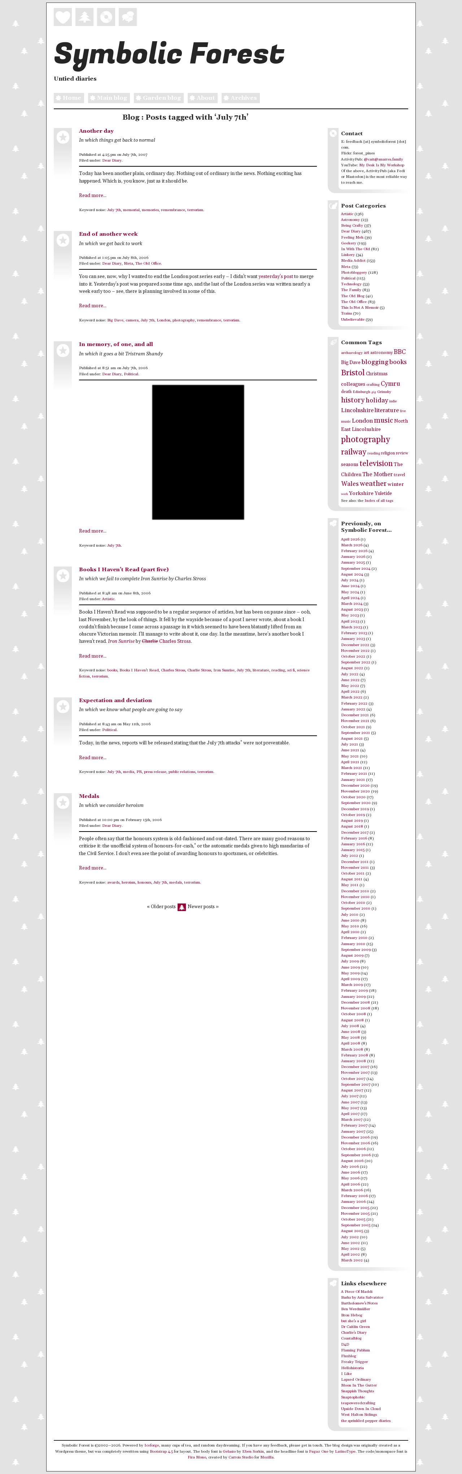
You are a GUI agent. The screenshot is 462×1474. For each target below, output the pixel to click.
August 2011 (351, 879)
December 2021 (355, 715)
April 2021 (350, 762)
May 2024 (350, 592)
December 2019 (355, 809)
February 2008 (354, 1055)
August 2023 (352, 609)
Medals (89, 796)
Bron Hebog (351, 1315)
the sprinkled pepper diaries (366, 1420)
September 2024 (355, 568)
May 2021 (350, 756)
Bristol (353, 373)
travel (399, 475)
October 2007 (353, 1078)
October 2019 (353, 814)
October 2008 (353, 1014)
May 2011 (349, 885)
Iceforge (151, 1445)
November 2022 (355, 650)
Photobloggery (354, 272)
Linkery (348, 254)
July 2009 (350, 961)
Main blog (107, 98)
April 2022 (350, 691)
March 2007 (351, 1119)
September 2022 (355, 662)
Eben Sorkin (253, 1451)
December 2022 (355, 645)
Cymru (390, 384)
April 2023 (350, 621)
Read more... (92, 196)
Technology (351, 284)
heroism (128, 882)
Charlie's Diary (354, 1332)
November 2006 (355, 1143)
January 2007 (353, 1131)
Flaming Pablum (355, 1350)
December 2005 (355, 1207)
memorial (131, 210)
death (346, 391)
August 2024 (352, 574)
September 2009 (356, 949)
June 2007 (350, 1102)
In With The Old (355, 249)
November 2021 (355, 720)
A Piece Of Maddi (356, 1291)
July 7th (114, 210)
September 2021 (355, 732)
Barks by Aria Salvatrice (362, 1297)
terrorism (195, 210)
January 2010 (353, 944)
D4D (345, 1344)
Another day (96, 131)
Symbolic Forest (169, 54)
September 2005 (355, 1225)
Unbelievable (353, 319)
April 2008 (350, 1043)
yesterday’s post (275, 277)
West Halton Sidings (359, 1414)
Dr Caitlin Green (355, 1326)
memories (150, 210)
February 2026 (354, 551)
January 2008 (353, 1061)
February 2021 (354, 773)
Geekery (348, 243)
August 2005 (352, 1231)
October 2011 (353, 873)
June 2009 (350, 967)
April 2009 (350, 979)
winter (396, 484)
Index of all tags (379, 500)
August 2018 (352, 826)
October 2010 (353, 902)
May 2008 (350, 1037)
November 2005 (355, 1213)
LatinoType (345, 1451)
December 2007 (355, 1066)
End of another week (108, 234)
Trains (346, 313)
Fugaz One (318, 1451)
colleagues (353, 384)
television (376, 464)
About (201, 98)
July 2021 (349, 744)
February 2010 (354, 937)
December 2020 (355, 785)
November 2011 (355, 867)
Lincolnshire (357, 410)
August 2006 (352, 1160)
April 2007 (350, 1113)
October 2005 (353, 1219)
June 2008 (350, 1031)
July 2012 (349, 855)
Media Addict (353, 260)
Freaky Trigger (354, 1361)
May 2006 (350, 1178)
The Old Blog (353, 296)
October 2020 (353, 797)
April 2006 (350, 1184)
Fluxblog (348, 1356)
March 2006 (352, 1190)
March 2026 (351, 545)
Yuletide (383, 493)
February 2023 (354, 633)
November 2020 (355, 791)
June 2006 (350, 1172)
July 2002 (350, 1237)
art (366, 352)
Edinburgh (361, 392)
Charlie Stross (199, 670)
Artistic (108, 599)
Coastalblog (351, 1338)
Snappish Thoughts (357, 1391)
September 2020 (356, 803)
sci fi (291, 670)
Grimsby (384, 392)
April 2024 (350, 598)
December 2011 (355, 861)
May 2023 (350, 615)
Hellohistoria (352, 1368)
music (383, 420)
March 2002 (352, 1260)
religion (388, 453)
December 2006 (355, 1137)
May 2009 (350, 973)
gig (373, 392)
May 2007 (350, 1108)
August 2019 (352, 820)
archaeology (352, 352)
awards (113, 882)
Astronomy (350, 219)
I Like (346, 1373)
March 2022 (351, 697)
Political (131, 374)
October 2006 (353, 1149)
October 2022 (353, 656)
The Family (351, 289)
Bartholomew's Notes (359, 1303)
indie (393, 401)
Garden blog (157, 98)
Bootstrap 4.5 (161, 1451)
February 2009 (354, 990)
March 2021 (351, 767)
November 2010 (355, 897)
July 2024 (349, 580)
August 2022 (352, 668)
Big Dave (115, 320)
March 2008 (352, 1049)
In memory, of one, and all (116, 344)
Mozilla (267, 1457)
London (163, 320)
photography (184, 320)
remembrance (173, 210)
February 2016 (354, 838)
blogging (375, 362)
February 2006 (354, 1196)
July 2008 (350, 1026)
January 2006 (353, 1201)
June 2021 (350, 750)
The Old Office (148, 263)
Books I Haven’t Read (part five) (124, 569)
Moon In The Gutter (359, 1385)
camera (132, 320)
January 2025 (353, 562)
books (112, 670)
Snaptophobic (353, 1397)
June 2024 (350, 586)
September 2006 (356, 1155)
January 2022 (353, 709)
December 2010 (355, 891)
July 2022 (349, 674)
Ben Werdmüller (355, 1309)
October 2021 (353, 727)
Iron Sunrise (224, 670)
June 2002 (350, 1243)
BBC (400, 352)
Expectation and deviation (115, 700)
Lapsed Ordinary (356, 1379)
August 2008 (352, 1020)
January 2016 (353, 844)
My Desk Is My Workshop (381, 165)
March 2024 (351, 603)
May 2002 (350, 1248)
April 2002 (350, 1254)
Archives (239, 98)
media (128, 771)
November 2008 (355, 1008)
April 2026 (350, 539)
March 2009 (352, 984)
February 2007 (354, 1125)
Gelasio (229, 1451)
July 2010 (349, 914)
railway (353, 452)
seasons (349, 464)
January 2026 (353, 556)
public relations (182, 771)
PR (139, 771)
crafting (373, 384)
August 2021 (352, 738)
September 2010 (355, 908)
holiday (377, 400)
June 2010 (350, 920)
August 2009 (352, 955)
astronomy (381, 352)
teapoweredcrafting (358, 1403)
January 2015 (353, 850)
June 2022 (350, 680)
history (353, 400)
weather (373, 483)
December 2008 (355, 1002)
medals (175, 882)
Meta (128, 263)
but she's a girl (353, 1321)
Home (67, 98)
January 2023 (353, 638)
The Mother (377, 474)
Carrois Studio (240, 1457)
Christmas (377, 374)
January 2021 (353, 779)
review (402, 453)
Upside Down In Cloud (361, 1408)
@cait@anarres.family (383, 159)
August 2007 (352, 1090)
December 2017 (355, 832)
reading (278, 670)
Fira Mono (197, 1457)
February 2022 (354, 703)
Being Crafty (352, 225)
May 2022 (350, 685)
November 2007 (355, 1072)
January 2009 (353, 996)
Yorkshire (361, 493)
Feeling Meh (352, 237)
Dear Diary (112, 160)
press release (155, 771)
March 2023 (351, 627)
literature (261, 670)
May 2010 (350, 926)
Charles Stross (166, 641)
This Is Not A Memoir (360, 307)
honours (144, 882)
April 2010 (350, 932)
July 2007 (349, 1096)
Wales (350, 484)
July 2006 (350, 1166)
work (344, 494)
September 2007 (355, 1084)
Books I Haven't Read (139, 670)
